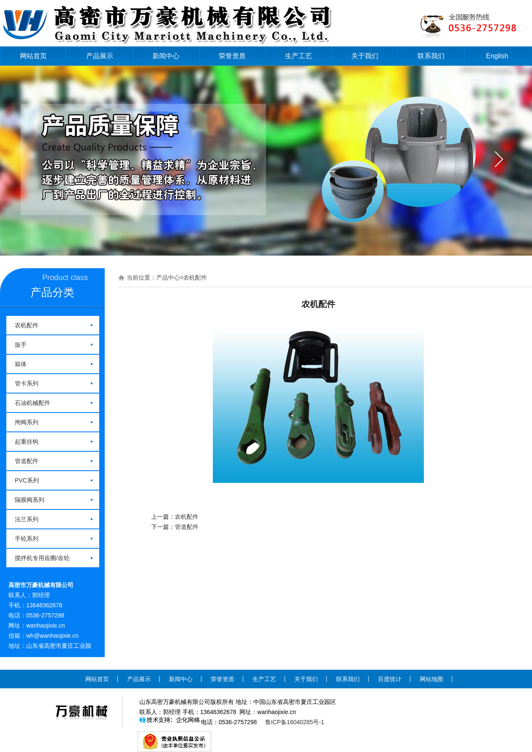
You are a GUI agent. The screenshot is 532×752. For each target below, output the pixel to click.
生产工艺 (298, 55)
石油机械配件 (32, 402)
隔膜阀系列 (29, 499)
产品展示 (99, 55)
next (499, 159)
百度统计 (390, 679)
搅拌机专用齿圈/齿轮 (42, 558)
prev (33, 159)
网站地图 (431, 679)
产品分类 (52, 292)
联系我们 (431, 55)
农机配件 (26, 325)
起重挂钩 (26, 441)
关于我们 (364, 55)
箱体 (21, 364)
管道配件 (26, 461)
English (497, 55)
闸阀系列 (26, 422)
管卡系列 (26, 383)
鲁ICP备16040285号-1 (294, 722)
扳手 (21, 344)
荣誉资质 (232, 55)
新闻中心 (165, 55)
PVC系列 (27, 480)
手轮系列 (26, 538)
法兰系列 (26, 519)
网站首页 (33, 55)
